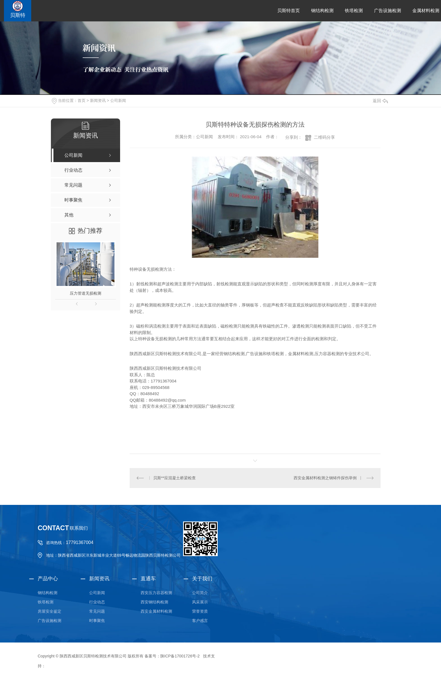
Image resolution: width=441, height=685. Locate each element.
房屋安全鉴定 (49, 611)
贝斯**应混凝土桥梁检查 (174, 478)
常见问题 (97, 611)
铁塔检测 (354, 10)
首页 (82, 100)
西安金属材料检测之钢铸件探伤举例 (325, 478)
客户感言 (200, 620)
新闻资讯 (98, 100)
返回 (380, 100)
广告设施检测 (387, 10)
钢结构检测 (322, 10)
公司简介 (200, 592)
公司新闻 (118, 100)
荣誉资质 (200, 611)
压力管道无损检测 (85, 293)
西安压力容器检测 (156, 592)
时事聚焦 (97, 620)
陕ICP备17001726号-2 (180, 656)
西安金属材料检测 (156, 611)
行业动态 (97, 602)
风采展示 (200, 602)
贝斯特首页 (288, 10)
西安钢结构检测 (154, 602)
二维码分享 (324, 137)
